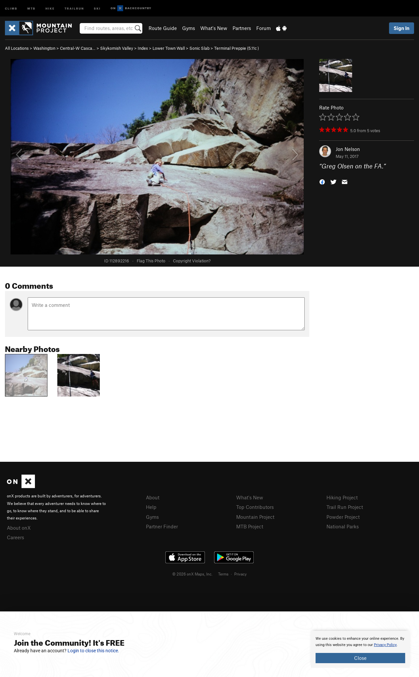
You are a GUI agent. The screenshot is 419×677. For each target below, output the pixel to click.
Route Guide (163, 28)
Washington (44, 48)
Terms (223, 574)
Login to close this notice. (93, 650)
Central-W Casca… (78, 48)
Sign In (401, 28)
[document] (360, 649)
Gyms (188, 28)
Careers (15, 537)
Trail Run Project (344, 507)
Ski (97, 8)
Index (143, 48)
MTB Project (249, 526)
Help (151, 507)
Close (360, 658)
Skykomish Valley (116, 48)
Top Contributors (255, 507)
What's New (213, 28)
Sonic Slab (199, 48)
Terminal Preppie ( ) (236, 48)
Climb (11, 8)
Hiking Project (342, 497)
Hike (50, 8)
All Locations (17, 48)
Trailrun (74, 8)
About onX (19, 528)
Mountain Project (255, 517)
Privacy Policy (385, 645)
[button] (322, 181)
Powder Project (343, 517)
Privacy (240, 574)
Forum (263, 28)
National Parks (342, 526)
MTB (31, 8)
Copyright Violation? (191, 260)
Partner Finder (162, 526)
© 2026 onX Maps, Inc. (192, 574)
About (152, 497)
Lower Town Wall (169, 48)
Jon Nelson (348, 149)
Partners (242, 28)
